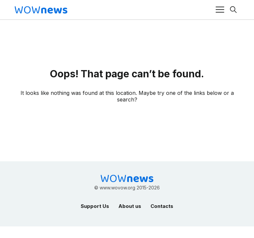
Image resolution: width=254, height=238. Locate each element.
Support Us (95, 206)
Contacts (161, 206)
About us (129, 206)
